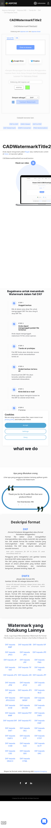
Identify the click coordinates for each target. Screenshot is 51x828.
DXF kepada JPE (39, 652)
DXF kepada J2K (25, 675)
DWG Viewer (25, 124)
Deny (25, 437)
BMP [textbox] (32, 97)
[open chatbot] (44, 821)
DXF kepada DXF (10, 720)
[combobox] (32, 97)
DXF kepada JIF (10, 660)
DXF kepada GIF (39, 645)
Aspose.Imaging (40, 771)
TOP (3, 823)
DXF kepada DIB (24, 645)
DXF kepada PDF (25, 713)
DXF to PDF (37, 124)
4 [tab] (28, 504)
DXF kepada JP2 (10, 675)
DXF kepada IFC (24, 720)
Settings (25, 431)
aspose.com (24, 31)
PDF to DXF (14, 124)
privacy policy (9, 420)
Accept (25, 425)
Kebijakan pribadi (31, 76)
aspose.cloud (35, 31)
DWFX (25, 576)
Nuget (27, 152)
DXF (25, 529)
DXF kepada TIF (24, 667)
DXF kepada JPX (25, 690)
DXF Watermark (10, 128)
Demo (6, 154)
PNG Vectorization (40, 128)
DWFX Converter (24, 128)
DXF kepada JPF (39, 675)
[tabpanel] (25, 498)
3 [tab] (25, 504)
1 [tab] (18, 504)
